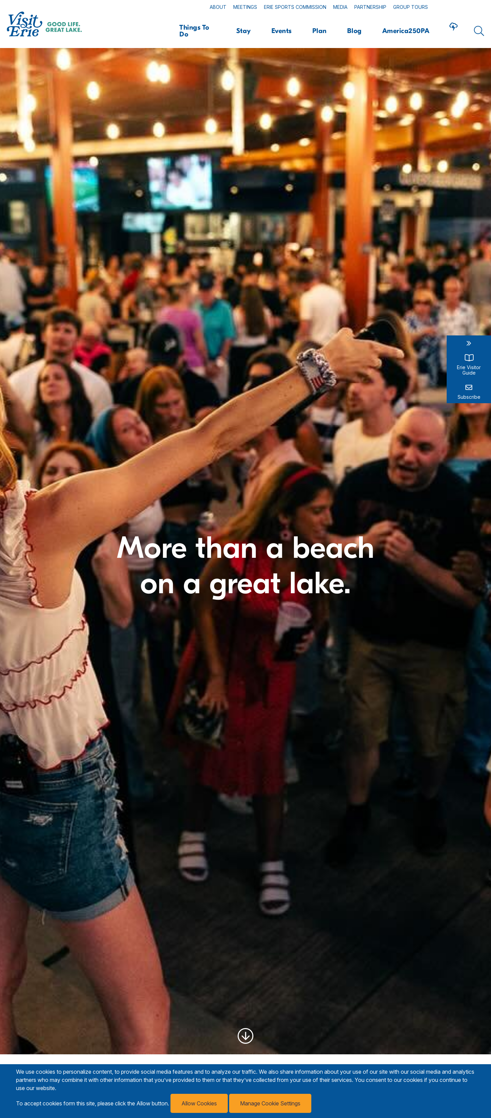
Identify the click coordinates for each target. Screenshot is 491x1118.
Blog (354, 31)
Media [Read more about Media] (340, 7)
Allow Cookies (199, 1103)
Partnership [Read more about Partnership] (370, 7)
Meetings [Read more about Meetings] (245, 7)
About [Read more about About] (218, 7)
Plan (319, 31)
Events (281, 31)
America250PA (406, 31)
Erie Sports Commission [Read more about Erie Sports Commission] (295, 7)
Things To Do (194, 30)
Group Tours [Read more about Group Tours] (410, 7)
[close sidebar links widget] (469, 343)
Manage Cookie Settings (270, 1103)
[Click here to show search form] (479, 31)
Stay (243, 31)
